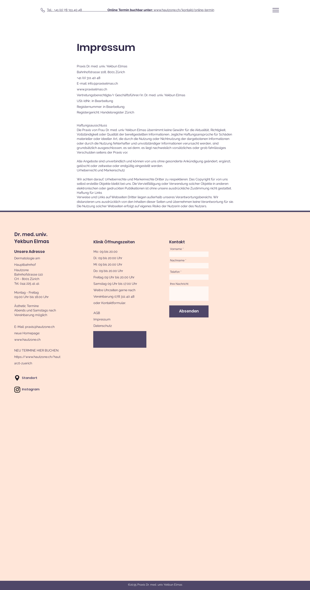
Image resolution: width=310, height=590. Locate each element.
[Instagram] (17, 389)
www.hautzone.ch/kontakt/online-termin (160, 10)
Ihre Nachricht (179, 283)
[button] (276, 10)
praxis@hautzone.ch (40, 327)
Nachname (177, 260)
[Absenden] (189, 311)
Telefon (175, 271)
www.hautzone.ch (27, 339)
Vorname (176, 249)
